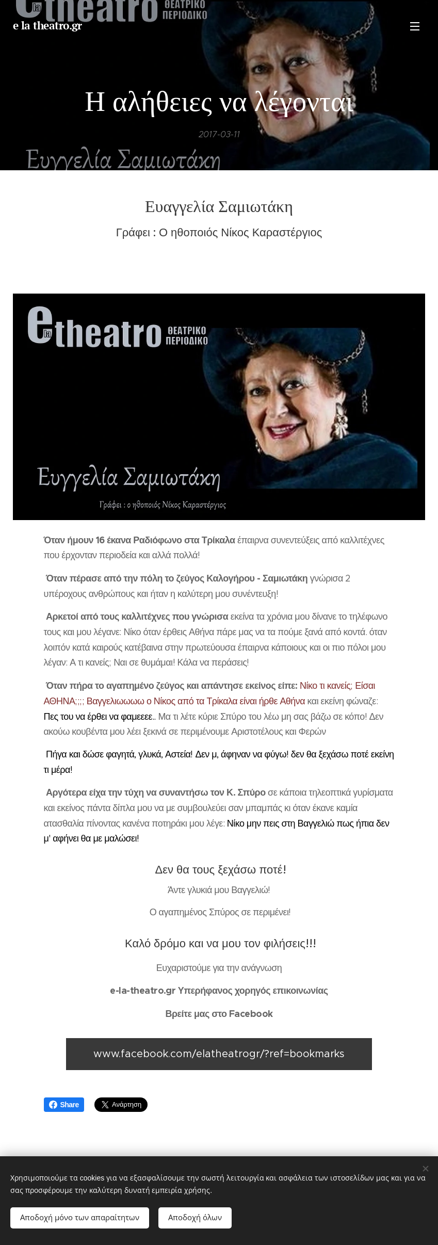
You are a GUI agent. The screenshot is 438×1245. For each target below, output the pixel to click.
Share (64, 1105)
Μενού (414, 26)
